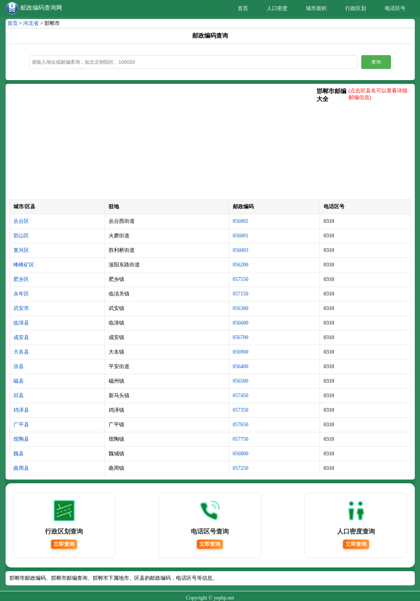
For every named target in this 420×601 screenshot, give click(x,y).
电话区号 (395, 8)
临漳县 (21, 323)
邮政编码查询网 (41, 7)
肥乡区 (21, 279)
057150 (241, 294)
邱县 (18, 395)
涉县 (18, 366)
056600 (241, 323)
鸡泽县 (21, 410)
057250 (241, 468)
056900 (241, 352)
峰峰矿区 (23, 265)
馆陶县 (21, 439)
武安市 (21, 308)
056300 (241, 308)
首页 (243, 8)
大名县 (21, 352)
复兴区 (21, 250)
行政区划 (355, 8)
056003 (241, 250)
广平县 (21, 424)
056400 (241, 366)
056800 (241, 453)
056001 (241, 235)
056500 (241, 381)
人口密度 (277, 8)
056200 (241, 265)
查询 (376, 62)
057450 (241, 395)
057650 (241, 424)
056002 (241, 221)
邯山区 (21, 235)
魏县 (18, 453)
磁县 (18, 381)
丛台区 (21, 221)
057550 (241, 279)
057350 (241, 410)
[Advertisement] (163, 143)
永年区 (21, 294)
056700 (241, 337)
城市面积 (316, 8)
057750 (241, 439)
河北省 (31, 23)
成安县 (21, 337)
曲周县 (21, 468)
